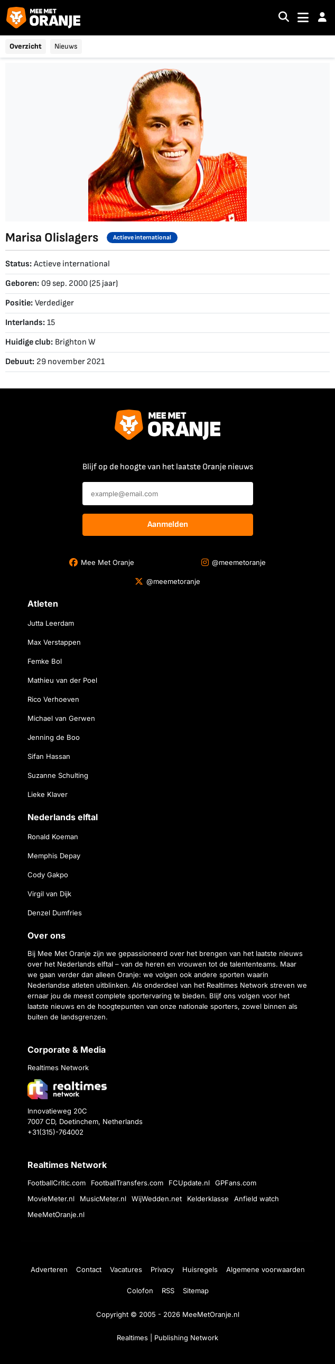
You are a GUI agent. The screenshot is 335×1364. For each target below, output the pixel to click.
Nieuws (66, 46)
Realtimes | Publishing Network (167, 1337)
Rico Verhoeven (53, 699)
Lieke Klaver (47, 794)
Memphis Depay (53, 855)
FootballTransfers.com (127, 1183)
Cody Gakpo (47, 874)
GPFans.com (235, 1183)
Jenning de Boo (53, 737)
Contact (88, 1269)
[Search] (283, 18)
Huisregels (200, 1269)
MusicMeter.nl (103, 1198)
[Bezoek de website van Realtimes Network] (67, 1089)
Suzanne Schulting (57, 775)
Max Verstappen (54, 642)
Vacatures (126, 1269)
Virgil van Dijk (49, 893)
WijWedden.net (157, 1198)
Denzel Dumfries (54, 912)
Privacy (162, 1269)
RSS (168, 1290)
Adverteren (49, 1269)
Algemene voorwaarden (265, 1269)
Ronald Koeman (52, 836)
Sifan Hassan (48, 756)
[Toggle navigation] (303, 17)
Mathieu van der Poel (62, 680)
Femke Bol (44, 661)
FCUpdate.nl (189, 1183)
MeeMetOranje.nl (56, 1214)
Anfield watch (256, 1198)
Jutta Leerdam (50, 623)
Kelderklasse (208, 1198)
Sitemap (196, 1290)
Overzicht (26, 46)
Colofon (140, 1290)
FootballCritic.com (56, 1183)
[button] (322, 17)
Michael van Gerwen (61, 718)
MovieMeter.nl (51, 1198)
